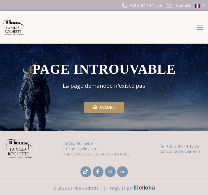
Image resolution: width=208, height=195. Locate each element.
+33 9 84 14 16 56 (180, 146)
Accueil (104, 107)
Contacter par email (181, 151)
